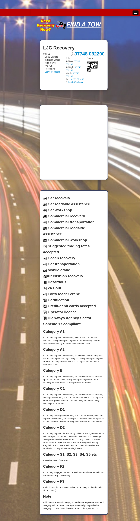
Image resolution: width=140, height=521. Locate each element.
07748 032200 (88, 54)
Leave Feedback (52, 72)
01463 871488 (77, 79)
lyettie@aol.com (76, 82)
